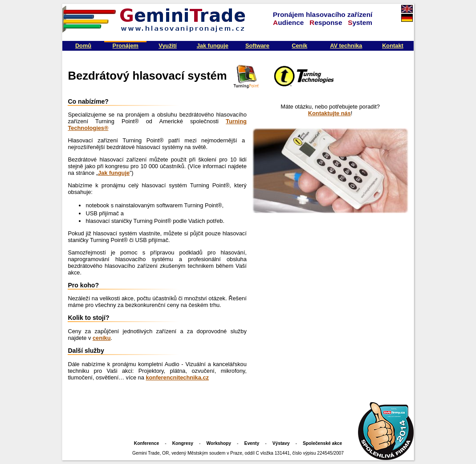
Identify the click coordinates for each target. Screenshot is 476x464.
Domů (83, 45)
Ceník (299, 45)
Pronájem (125, 45)
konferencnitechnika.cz (177, 377)
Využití (168, 45)
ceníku (102, 338)
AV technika (346, 45)
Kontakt (392, 45)
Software (257, 45)
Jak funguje (212, 45)
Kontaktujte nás (329, 113)
